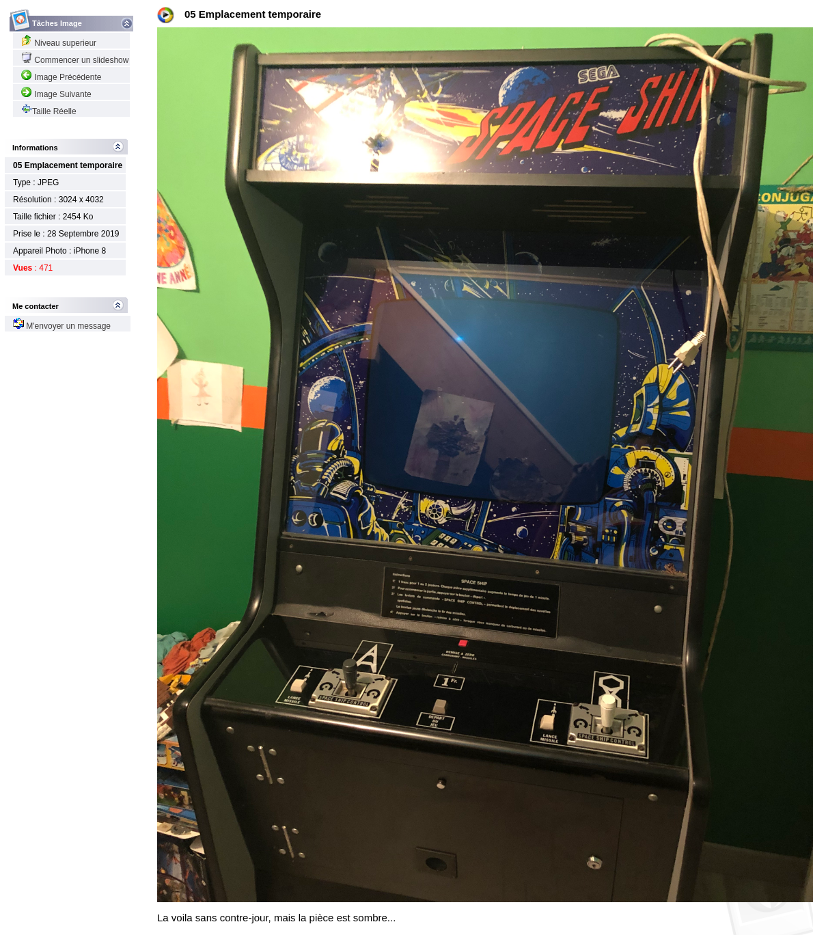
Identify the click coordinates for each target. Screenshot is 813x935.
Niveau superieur (58, 43)
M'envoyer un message (62, 326)
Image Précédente (61, 77)
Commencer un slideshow (74, 60)
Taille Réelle (49, 111)
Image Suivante (56, 94)
